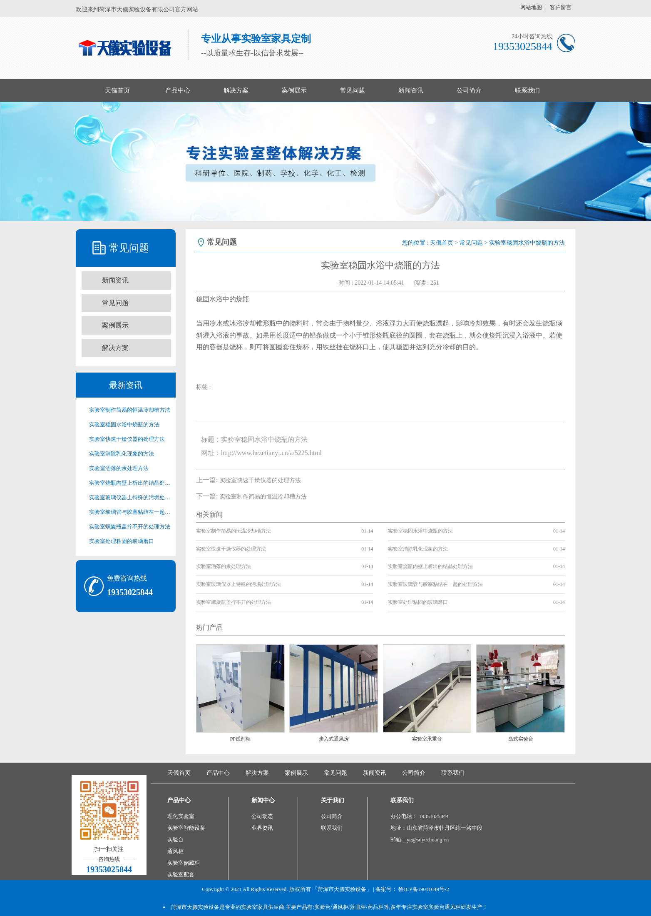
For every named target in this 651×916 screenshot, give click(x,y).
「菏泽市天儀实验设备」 (342, 889)
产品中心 (177, 90)
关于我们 (332, 800)
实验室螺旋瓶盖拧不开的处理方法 (129, 526)
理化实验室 (180, 816)
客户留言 (560, 7)
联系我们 (527, 90)
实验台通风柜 (444, 907)
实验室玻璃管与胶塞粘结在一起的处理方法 (130, 512)
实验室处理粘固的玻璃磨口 (121, 541)
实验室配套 (180, 874)
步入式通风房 (334, 739)
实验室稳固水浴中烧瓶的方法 (124, 424)
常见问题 (352, 90)
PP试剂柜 (240, 739)
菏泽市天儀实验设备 (195, 907)
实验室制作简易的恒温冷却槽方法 (129, 410)
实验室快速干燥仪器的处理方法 (127, 439)
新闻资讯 (410, 90)
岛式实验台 (520, 739)
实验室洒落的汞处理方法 (119, 468)
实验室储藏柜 (183, 863)
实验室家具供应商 (262, 907)
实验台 (175, 839)
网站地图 (531, 7)
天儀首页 (117, 90)
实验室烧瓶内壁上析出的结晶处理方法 (130, 483)
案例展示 (294, 90)
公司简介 (469, 90)
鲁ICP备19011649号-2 (423, 889)
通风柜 (175, 851)
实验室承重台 (427, 739)
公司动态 (262, 816)
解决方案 (236, 90)
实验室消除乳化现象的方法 (121, 453)
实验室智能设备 (186, 828)
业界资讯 (262, 828)
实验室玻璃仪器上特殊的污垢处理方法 (130, 497)
